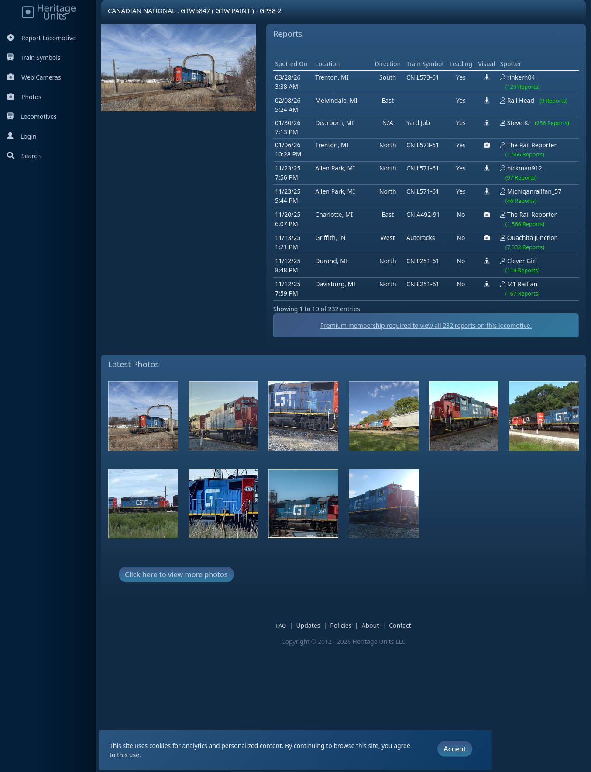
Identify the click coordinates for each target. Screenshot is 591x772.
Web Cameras (34, 77)
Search (24, 156)
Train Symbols (34, 57)
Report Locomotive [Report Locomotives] (41, 38)
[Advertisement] (267, 202)
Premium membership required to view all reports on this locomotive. (343, 450)
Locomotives (32, 116)
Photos (24, 97)
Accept (454, 749)
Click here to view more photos (176, 699)
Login (22, 136)
